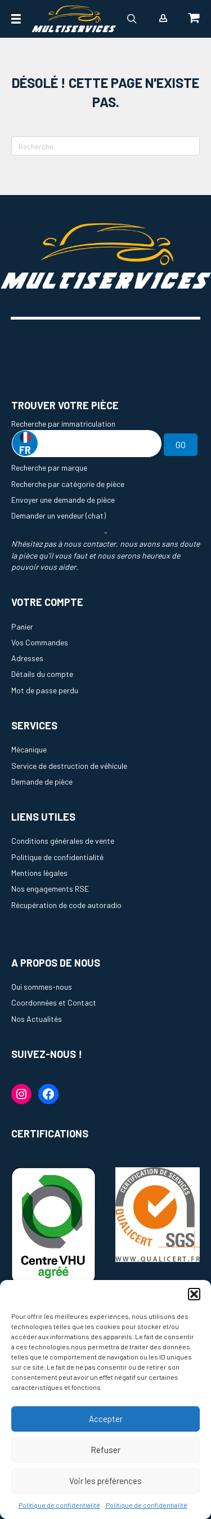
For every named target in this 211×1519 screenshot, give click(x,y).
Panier (22, 626)
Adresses (27, 658)
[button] (194, 1294)
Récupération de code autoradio (66, 905)
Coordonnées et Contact (53, 1002)
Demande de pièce (42, 781)
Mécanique (29, 749)
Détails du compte (42, 674)
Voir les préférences (105, 1481)
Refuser (105, 1450)
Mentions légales (39, 873)
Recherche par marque (49, 467)
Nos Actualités (36, 1019)
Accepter (106, 1419)
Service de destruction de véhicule (69, 765)
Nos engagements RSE (50, 888)
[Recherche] (105, 146)
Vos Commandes (39, 642)
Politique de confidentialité (59, 1505)
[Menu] (16, 19)
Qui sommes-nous (41, 986)
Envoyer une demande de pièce (63, 499)
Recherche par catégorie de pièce (67, 484)
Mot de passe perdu (44, 690)
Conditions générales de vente (62, 840)
